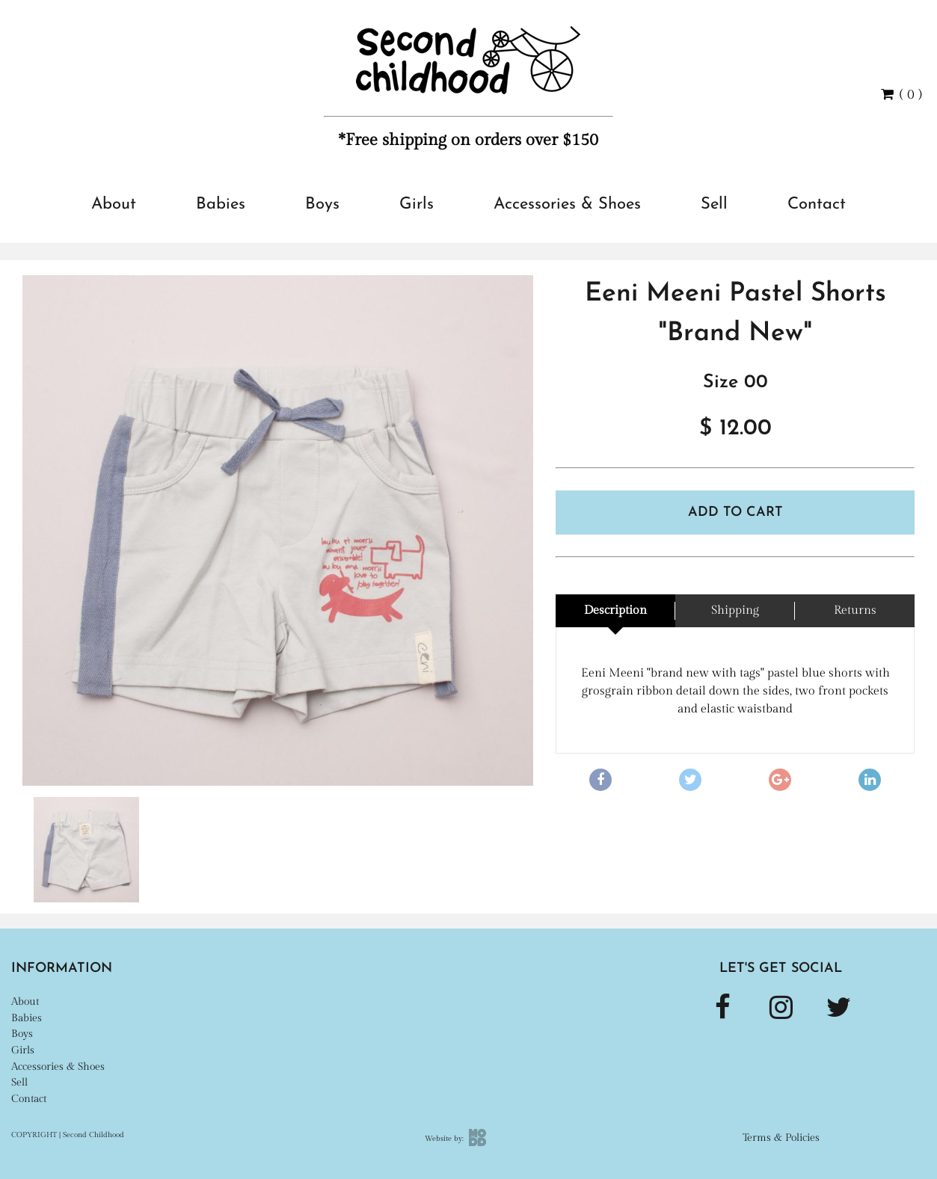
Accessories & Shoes (567, 204)
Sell (714, 204)
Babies (220, 204)
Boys (322, 204)
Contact (816, 204)
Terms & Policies (781, 1137)
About (113, 204)
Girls (416, 204)
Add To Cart (735, 512)
